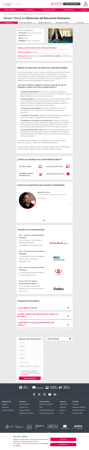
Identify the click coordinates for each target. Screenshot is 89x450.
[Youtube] (49, 394)
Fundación (4, 404)
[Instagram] (44, 394)
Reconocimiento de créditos (46, 410)
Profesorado (80, 22)
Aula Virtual (63, 407)
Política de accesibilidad (79, 407)
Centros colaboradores (8, 410)
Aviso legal (75, 404)
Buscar (84, 10)
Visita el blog (53, 339)
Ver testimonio (41, 198)
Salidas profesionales (62, 22)
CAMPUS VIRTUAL (85, 5)
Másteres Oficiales (22, 14)
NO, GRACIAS (63, 444)
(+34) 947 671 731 (23, 407)
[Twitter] (39, 394)
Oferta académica (12, 14)
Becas (40, 407)
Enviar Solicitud (30, 378)
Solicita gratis (22, 56)
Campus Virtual (64, 404)
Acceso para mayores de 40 (46, 413)
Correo (61, 413)
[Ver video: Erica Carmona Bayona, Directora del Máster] (60, 35)
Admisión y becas (68, 10)
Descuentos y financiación (46, 404)
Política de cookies (78, 413)
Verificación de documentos (26, 413)
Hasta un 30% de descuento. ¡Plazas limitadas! (37, 48)
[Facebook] (34, 394)
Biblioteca (62, 410)
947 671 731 (57, 4)
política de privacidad (30, 372)
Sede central (5, 407)
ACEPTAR (63, 439)
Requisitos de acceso (44, 22)
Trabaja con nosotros (24, 410)
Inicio (4, 14)
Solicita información (71, 4)
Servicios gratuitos (24, 52)
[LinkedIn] (55, 394)
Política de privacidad (78, 410)
